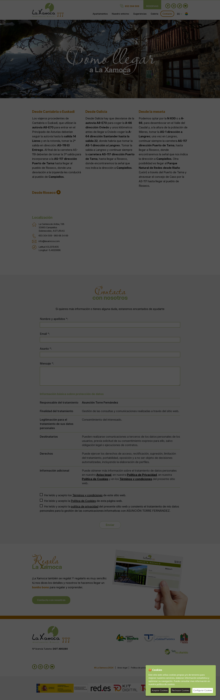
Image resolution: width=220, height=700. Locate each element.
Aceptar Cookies (160, 690)
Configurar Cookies (202, 690)
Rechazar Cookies (180, 690)
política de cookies (166, 684)
